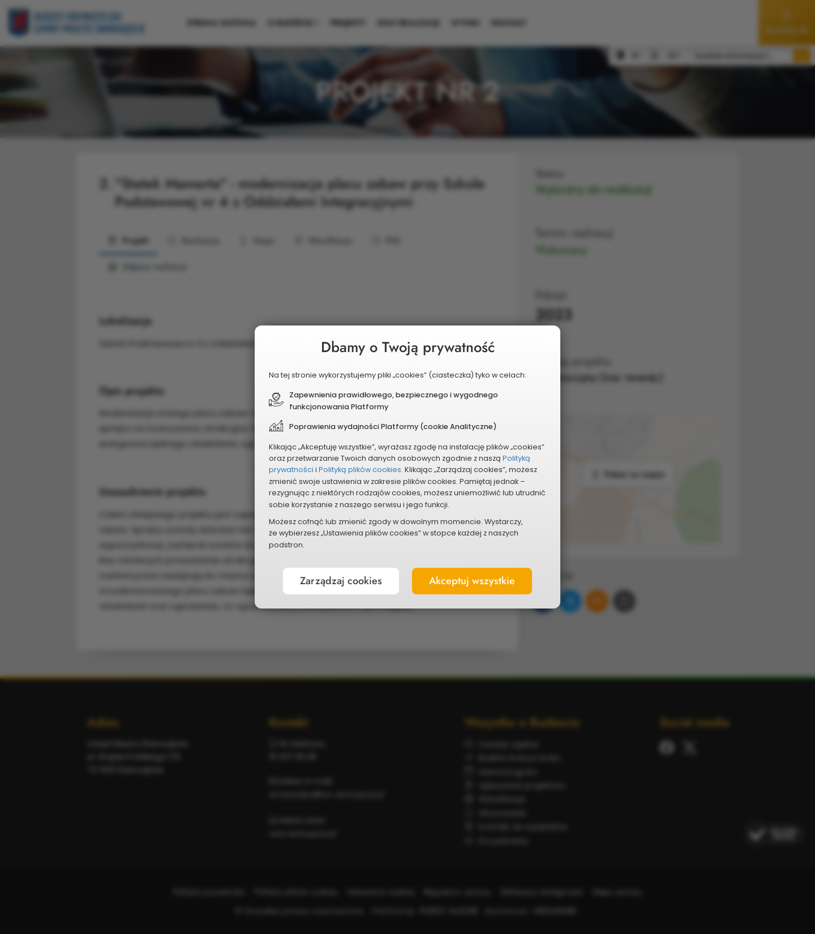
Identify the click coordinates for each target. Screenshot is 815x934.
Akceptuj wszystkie (472, 580)
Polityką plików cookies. (361, 469)
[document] (407, 467)
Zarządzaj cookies (341, 580)
